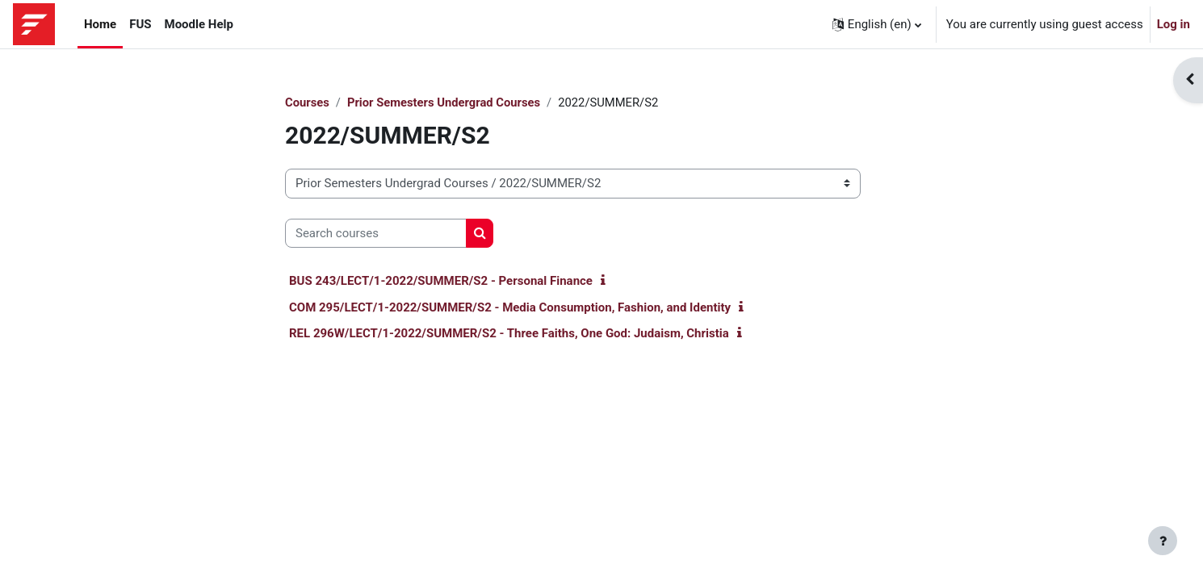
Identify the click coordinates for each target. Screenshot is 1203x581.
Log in (1173, 24)
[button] (877, 24)
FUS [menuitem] (140, 24)
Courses (307, 102)
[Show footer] (1162, 540)
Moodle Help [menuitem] (199, 24)
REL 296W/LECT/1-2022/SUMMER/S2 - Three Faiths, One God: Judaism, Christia (509, 334)
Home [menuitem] (100, 24)
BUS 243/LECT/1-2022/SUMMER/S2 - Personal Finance (441, 281)
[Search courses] (376, 234)
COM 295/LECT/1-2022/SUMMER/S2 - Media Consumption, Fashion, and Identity (510, 307)
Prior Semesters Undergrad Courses (446, 102)
